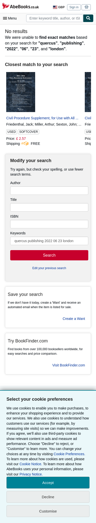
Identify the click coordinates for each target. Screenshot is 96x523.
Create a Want (74, 319)
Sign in (74, 7)
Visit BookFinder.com (68, 365)
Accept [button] (48, 482)
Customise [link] (48, 511)
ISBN (14, 216)
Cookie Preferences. (69, 454)
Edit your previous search (49, 268)
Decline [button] (48, 497)
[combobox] (54, 18)
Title (13, 200)
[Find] (88, 18)
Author (15, 183)
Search (49, 255)
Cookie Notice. (30, 464)
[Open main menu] (11, 18)
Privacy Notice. (31, 474)
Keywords (17, 233)
